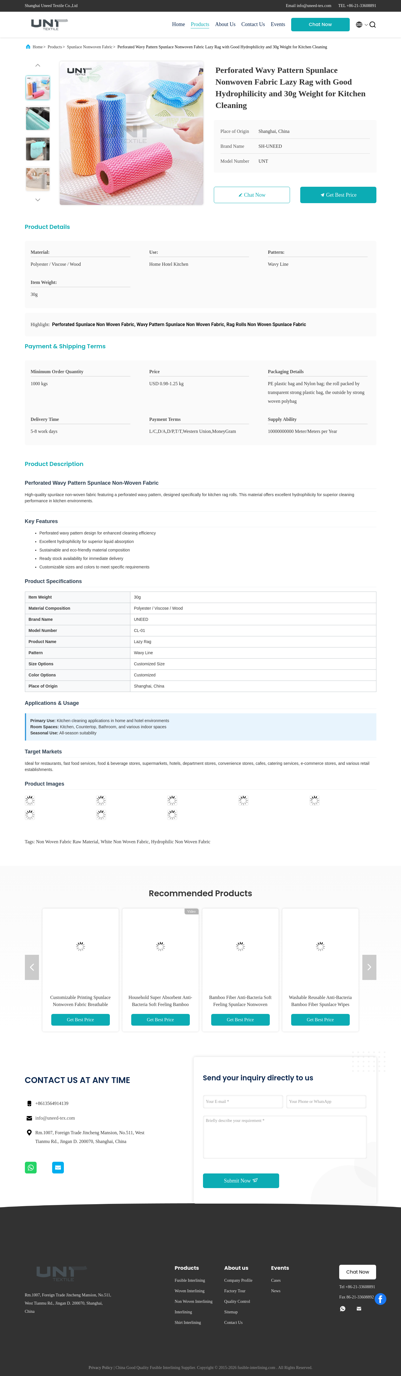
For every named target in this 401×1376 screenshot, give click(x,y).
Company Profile (238, 1280)
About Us (225, 24)
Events (278, 24)
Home (178, 24)
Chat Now (320, 24)
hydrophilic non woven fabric (180, 841)
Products (200, 24)
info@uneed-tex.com (55, 1117)
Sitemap (231, 1312)
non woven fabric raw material (67, 841)
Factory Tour (234, 1291)
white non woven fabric (125, 841)
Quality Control (237, 1301)
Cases (276, 1280)
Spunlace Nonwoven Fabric (90, 47)
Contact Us (253, 24)
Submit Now (241, 1180)
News (276, 1291)
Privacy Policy (101, 1367)
